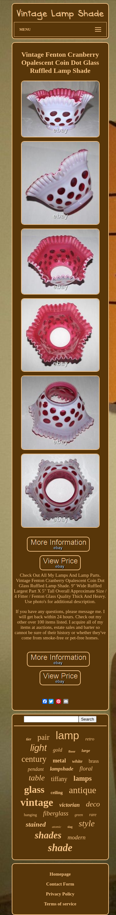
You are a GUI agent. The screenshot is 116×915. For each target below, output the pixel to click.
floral (85, 768)
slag (70, 826)
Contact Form (60, 884)
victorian (69, 805)
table (37, 777)
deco (93, 804)
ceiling (57, 792)
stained (36, 824)
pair (43, 737)
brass (94, 761)
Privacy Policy (60, 893)
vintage (36, 802)
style (87, 823)
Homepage (60, 874)
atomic (56, 826)
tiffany (59, 778)
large (86, 750)
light (38, 748)
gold (57, 750)
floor (71, 751)
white (77, 761)
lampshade (61, 769)
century (33, 759)
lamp (67, 735)
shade (60, 847)
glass (34, 789)
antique (82, 790)
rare (93, 814)
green (79, 815)
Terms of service (60, 903)
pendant (36, 769)
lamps (83, 778)
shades (48, 835)
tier (28, 739)
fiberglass (55, 813)
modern (77, 837)
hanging (30, 814)
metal (59, 760)
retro (89, 738)
